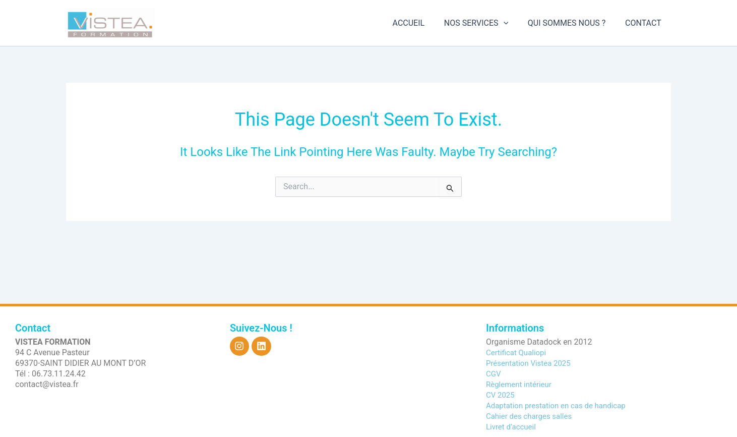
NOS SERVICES (484, 23)
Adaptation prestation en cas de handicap (560, 405)
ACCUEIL (420, 23)
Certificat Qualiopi (518, 352)
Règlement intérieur (521, 384)
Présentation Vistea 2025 (531, 363)
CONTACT (645, 23)
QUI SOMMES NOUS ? (572, 23)
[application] (512, 23)
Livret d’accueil (512, 426)
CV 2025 (501, 395)
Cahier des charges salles (532, 416)
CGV (494, 373)
